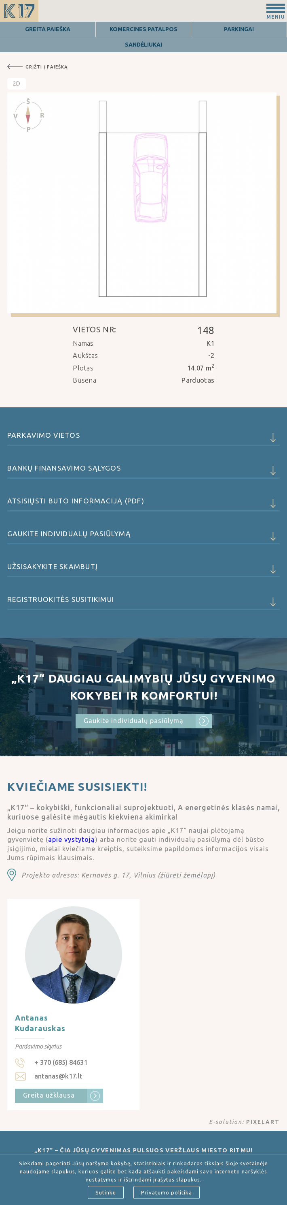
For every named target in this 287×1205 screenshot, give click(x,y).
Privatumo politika (166, 1192)
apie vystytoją (71, 839)
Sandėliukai (143, 44)
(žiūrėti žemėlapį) (186, 875)
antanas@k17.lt (58, 1076)
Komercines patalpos (143, 29)
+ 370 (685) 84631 (60, 1062)
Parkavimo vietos (143, 438)
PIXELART (263, 1122)
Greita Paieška (47, 29)
